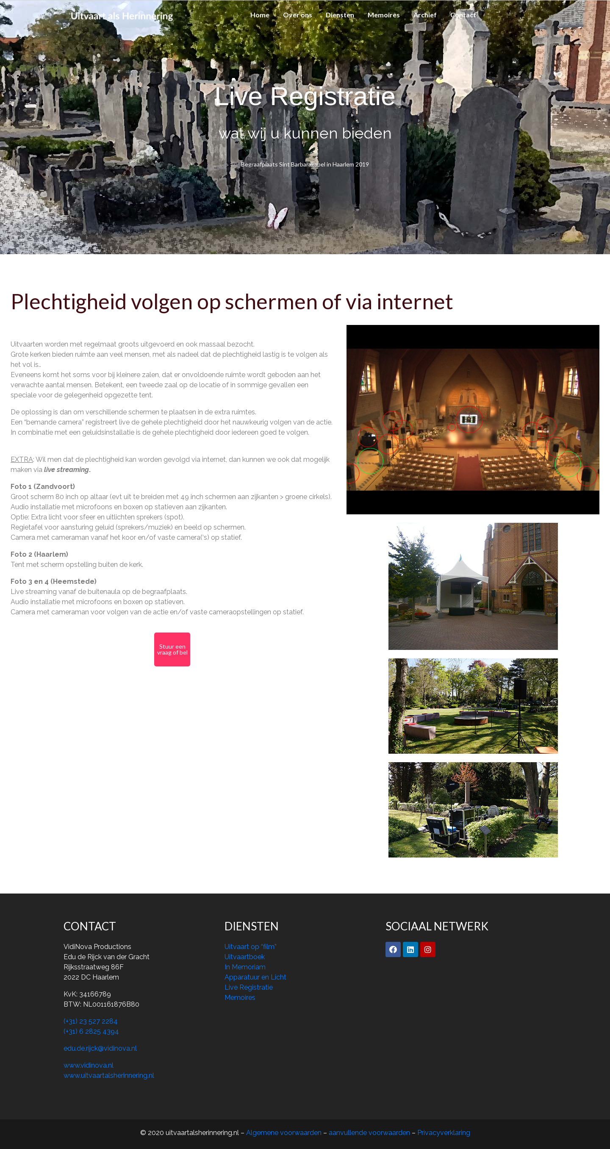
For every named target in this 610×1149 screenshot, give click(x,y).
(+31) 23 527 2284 (91, 1021)
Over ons (297, 15)
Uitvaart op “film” (251, 947)
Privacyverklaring (443, 1133)
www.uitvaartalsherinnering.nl (109, 1075)
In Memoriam (245, 967)
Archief (425, 15)
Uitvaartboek (245, 957)
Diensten (340, 15)
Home (259, 15)
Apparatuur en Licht (255, 977)
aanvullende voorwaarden (369, 1133)
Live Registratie (249, 987)
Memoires (384, 15)
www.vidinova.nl (89, 1065)
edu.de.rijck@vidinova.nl (100, 1048)
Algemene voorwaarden (284, 1133)
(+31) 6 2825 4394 (91, 1031)
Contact (463, 15)
